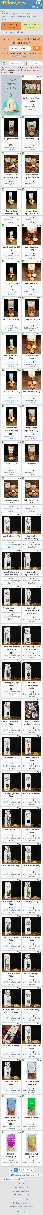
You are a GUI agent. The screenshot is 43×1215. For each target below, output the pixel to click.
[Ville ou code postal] (20, 48)
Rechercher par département (31, 25)
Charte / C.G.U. (21, 1195)
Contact (21, 1211)
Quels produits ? (13, 1179)
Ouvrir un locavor (21, 1203)
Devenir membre (21, 1199)
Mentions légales (21, 1191)
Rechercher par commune (11, 25)
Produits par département (25, 1175)
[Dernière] (31, 1170)
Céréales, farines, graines (31, 70)
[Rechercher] (37, 48)
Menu (36, 7)
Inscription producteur (21, 1206)
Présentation (21, 1187)
